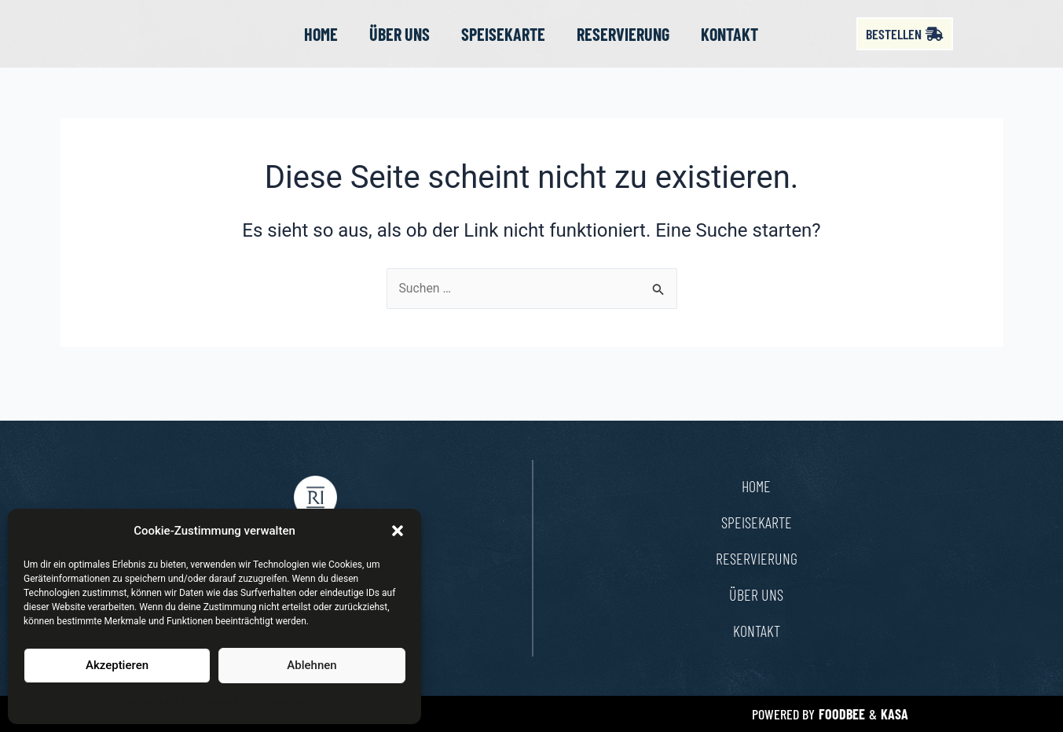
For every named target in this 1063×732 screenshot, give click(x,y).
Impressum (283, 702)
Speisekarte (503, 45)
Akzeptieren (117, 665)
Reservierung (623, 45)
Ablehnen (311, 665)
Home (321, 45)
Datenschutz (226, 702)
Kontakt (729, 45)
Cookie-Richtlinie (157, 702)
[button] (397, 531)
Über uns (399, 45)
